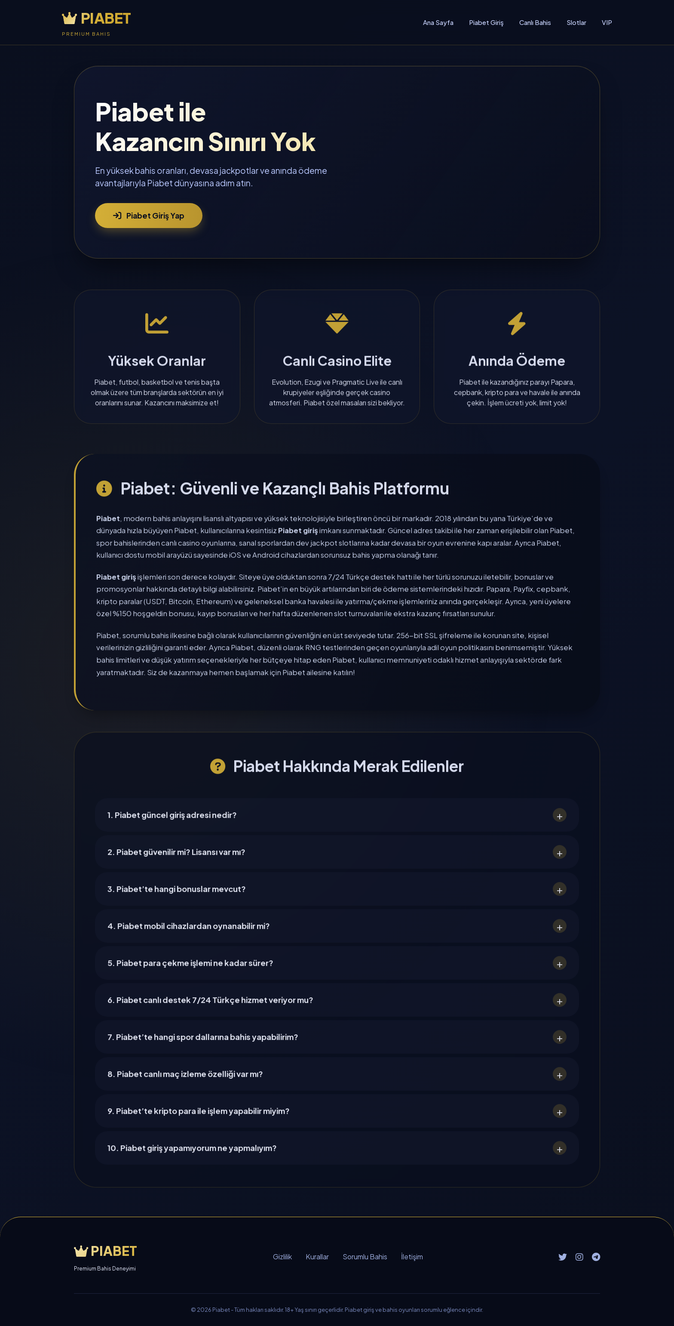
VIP (607, 22)
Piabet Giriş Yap (148, 215)
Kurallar (317, 1256)
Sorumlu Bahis (365, 1256)
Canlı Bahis (535, 22)
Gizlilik (282, 1256)
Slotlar (576, 22)
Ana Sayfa (438, 22)
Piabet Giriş (486, 22)
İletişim (412, 1256)
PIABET (96, 18)
